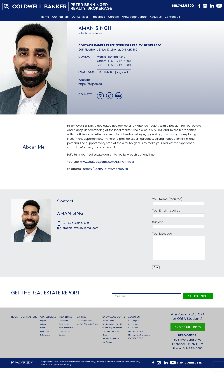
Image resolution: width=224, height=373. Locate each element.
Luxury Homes (64, 336)
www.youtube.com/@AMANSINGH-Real (107, 162)
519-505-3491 (117, 57)
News (105, 339)
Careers (113, 17)
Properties (98, 17)
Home (45, 17)
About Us (156, 17)
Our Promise (133, 329)
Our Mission (133, 332)
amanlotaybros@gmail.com (80, 228)
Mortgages (44, 336)
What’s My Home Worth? (112, 329)
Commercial (64, 329)
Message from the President (139, 339)
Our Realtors (60, 17)
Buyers (43, 325)
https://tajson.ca (90, 84)
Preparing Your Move (111, 336)
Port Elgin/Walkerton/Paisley (88, 329)
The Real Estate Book (111, 343)
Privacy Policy (22, 367)
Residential (63, 325)
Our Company (134, 325)
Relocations (45, 339)
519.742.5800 (183, 5)
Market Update (108, 325)
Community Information (112, 332)
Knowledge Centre (134, 17)
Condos (62, 339)
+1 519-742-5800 (119, 61)
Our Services (80, 17)
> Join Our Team (187, 331)
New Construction (66, 332)
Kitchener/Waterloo (84, 325)
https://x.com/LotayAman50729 (105, 169)
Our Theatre (107, 347)
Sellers (43, 329)
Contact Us (172, 17)
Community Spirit (135, 336)
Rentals (43, 332)
